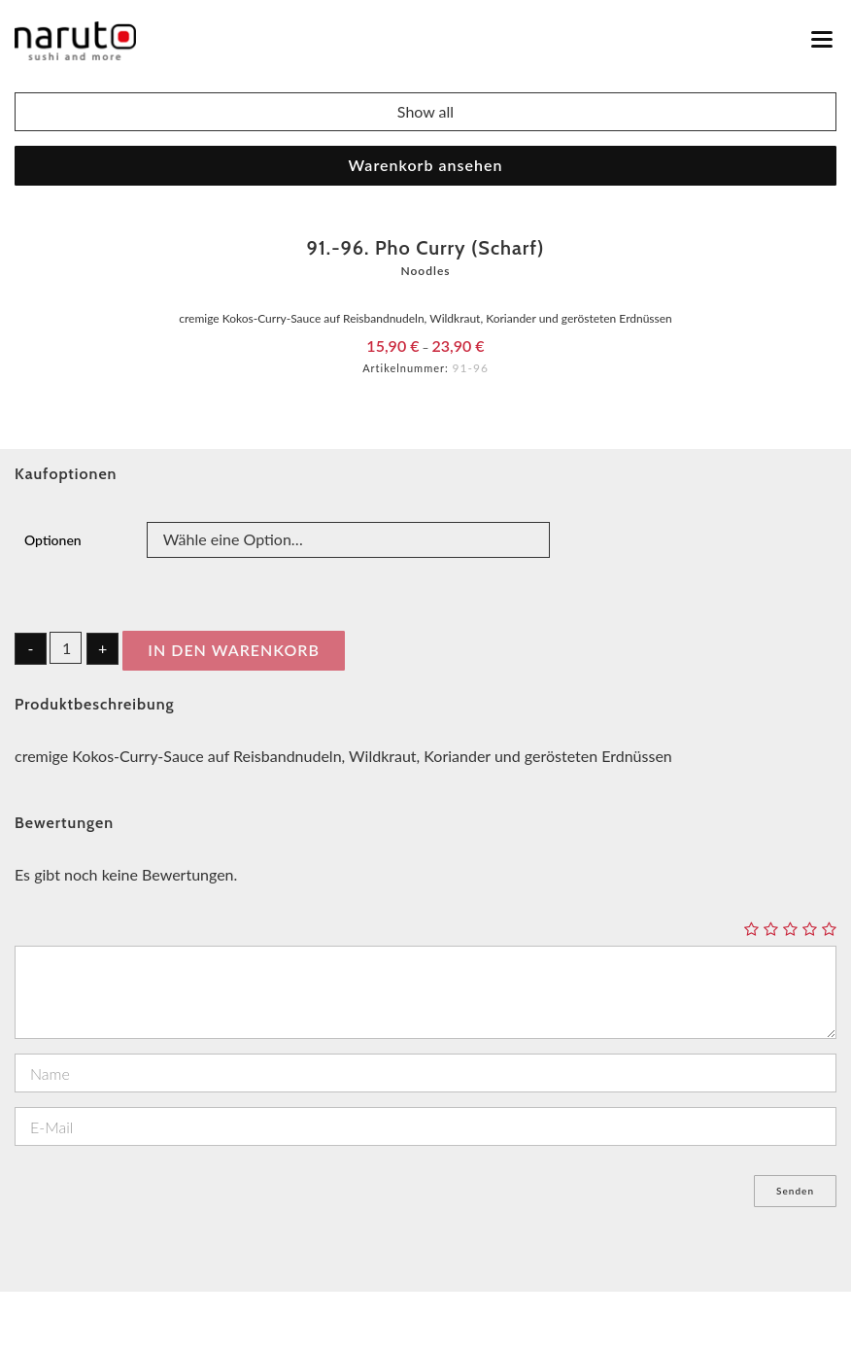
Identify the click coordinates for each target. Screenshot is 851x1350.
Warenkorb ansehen (426, 165)
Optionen (53, 540)
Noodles (425, 270)
